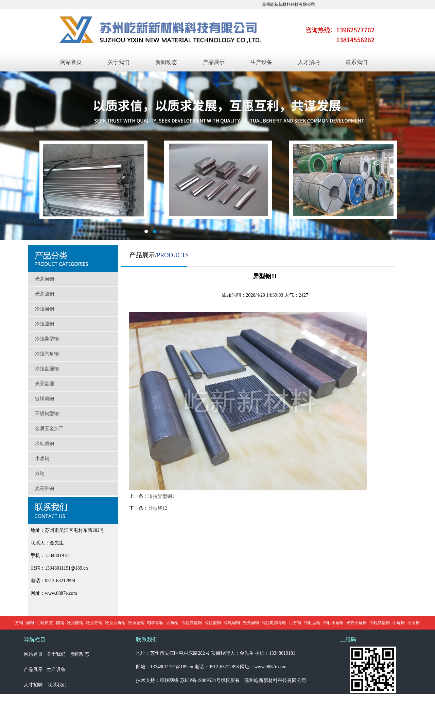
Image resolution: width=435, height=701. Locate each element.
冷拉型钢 (213, 622)
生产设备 (261, 62)
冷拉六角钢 (47, 353)
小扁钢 (42, 458)
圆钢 (60, 622)
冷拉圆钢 (44, 323)
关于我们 (118, 62)
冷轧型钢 (312, 622)
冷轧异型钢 (379, 622)
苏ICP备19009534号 (200, 680)
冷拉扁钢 (44, 308)
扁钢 (30, 622)
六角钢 (172, 622)
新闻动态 (166, 62)
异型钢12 (157, 508)
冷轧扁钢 (44, 443)
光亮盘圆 (44, 383)
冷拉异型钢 (47, 338)
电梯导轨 (155, 622)
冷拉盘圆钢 (47, 368)
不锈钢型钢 (47, 413)
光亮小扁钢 (356, 622)
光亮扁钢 (44, 278)
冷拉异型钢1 (161, 496)
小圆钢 (413, 622)
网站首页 (71, 62)
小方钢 (295, 622)
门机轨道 (45, 622)
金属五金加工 (49, 428)
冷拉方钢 (94, 622)
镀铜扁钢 (44, 398)
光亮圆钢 (44, 293)
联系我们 (356, 62)
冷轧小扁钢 (333, 622)
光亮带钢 (44, 488)
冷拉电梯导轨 (274, 622)
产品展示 (214, 62)
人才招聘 (309, 62)
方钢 (40, 473)
